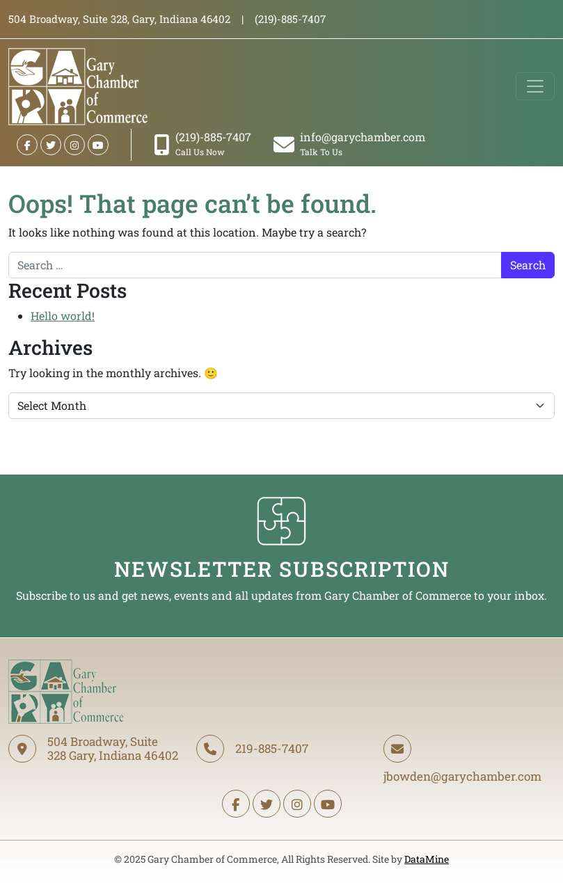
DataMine (426, 859)
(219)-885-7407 (202, 143)
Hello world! (63, 315)
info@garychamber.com (349, 143)
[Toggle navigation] (535, 86)
